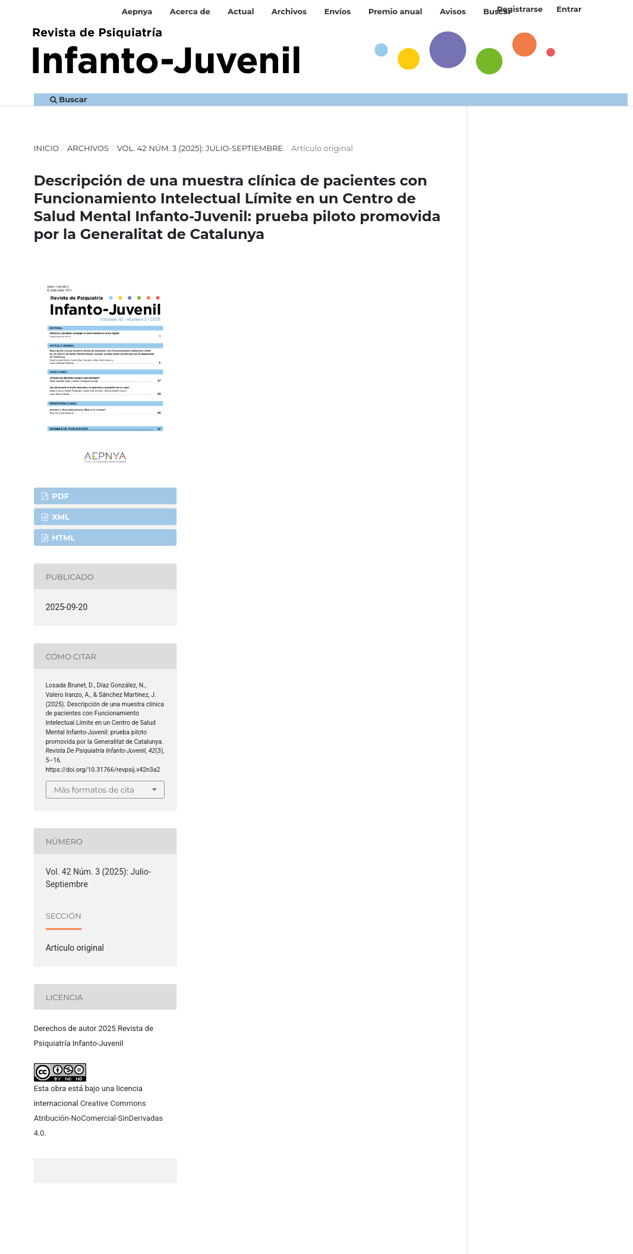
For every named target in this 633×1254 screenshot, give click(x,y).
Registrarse (520, 9)
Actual (241, 11)
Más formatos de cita (94, 789)
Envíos (337, 11)
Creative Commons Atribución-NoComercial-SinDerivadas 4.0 (98, 1118)
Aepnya (137, 11)
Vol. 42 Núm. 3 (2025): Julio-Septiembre (200, 148)
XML (60, 516)
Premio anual (396, 11)
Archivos (289, 11)
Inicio (46, 148)
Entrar (568, 9)
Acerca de (190, 11)
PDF (59, 496)
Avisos (453, 11)
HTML (62, 537)
